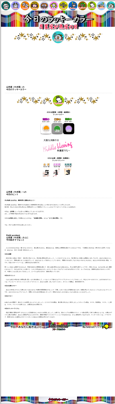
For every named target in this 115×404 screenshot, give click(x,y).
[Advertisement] (58, 364)
